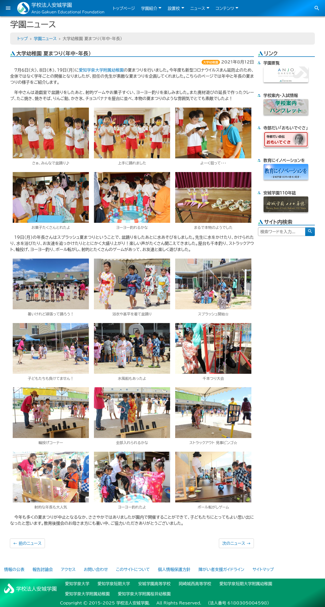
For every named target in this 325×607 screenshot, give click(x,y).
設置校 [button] (174, 8)
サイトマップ (263, 569)
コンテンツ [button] (225, 8)
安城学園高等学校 (154, 584)
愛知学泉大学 (77, 584)
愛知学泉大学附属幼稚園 (101, 70)
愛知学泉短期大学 (114, 584)
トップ (22, 39)
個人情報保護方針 (174, 569)
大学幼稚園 (210, 62)
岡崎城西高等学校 (195, 584)
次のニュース (236, 543)
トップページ (124, 8)
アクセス (68, 569)
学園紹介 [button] (149, 8)
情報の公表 (14, 569)
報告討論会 (42, 569)
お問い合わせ (96, 569)
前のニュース (27, 543)
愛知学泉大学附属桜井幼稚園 (144, 594)
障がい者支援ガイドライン (221, 569)
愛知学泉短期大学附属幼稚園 (245, 584)
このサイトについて (133, 569)
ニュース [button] (197, 8)
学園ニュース (45, 39)
